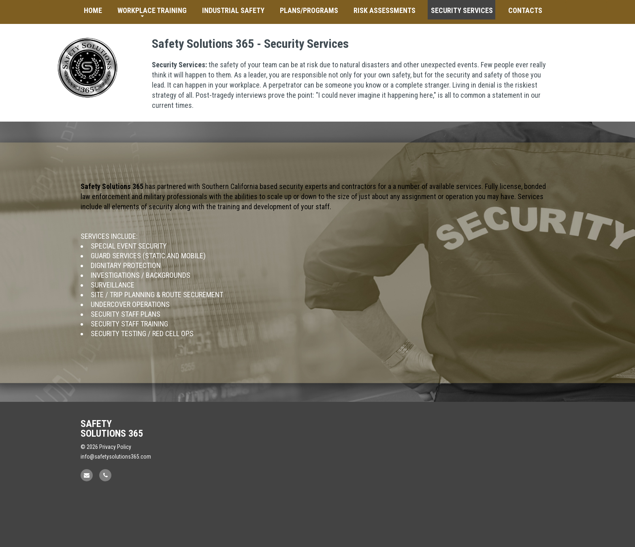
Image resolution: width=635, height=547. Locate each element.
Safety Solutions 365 (112, 428)
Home (93, 10)
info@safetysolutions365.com (116, 456)
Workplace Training (152, 10)
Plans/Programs (309, 10)
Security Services (462, 10)
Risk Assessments (385, 10)
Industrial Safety (233, 10)
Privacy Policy (115, 447)
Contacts (525, 10)
